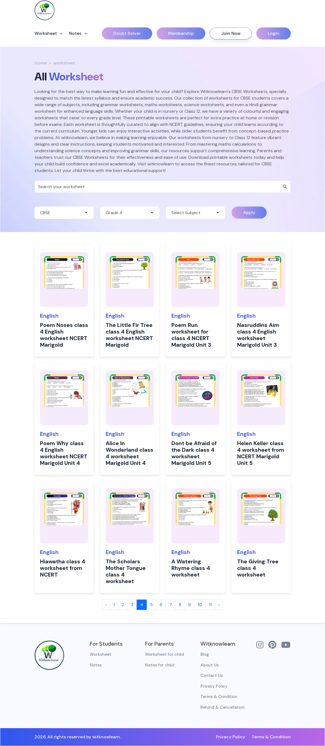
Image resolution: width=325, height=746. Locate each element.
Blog (204, 654)
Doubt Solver (127, 33)
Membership (181, 33)
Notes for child (159, 665)
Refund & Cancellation (222, 707)
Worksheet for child (164, 654)
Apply (249, 212)
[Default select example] (64, 213)
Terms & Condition (218, 696)
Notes (75, 33)
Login (273, 33)
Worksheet (46, 33)
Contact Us (211, 675)
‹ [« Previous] (106, 604)
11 (210, 604)
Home (40, 63)
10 (200, 604)
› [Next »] (219, 604)
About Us (209, 665)
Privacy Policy (214, 686)
